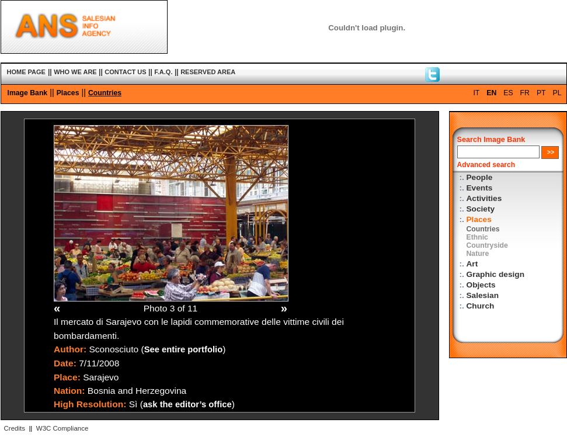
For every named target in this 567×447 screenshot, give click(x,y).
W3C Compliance (62, 428)
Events (480, 187)
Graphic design (496, 274)
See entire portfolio (183, 349)
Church (481, 306)
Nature (478, 254)
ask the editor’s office (187, 404)
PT (541, 93)
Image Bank (28, 93)
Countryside (487, 245)
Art (472, 263)
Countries (104, 93)
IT (476, 93)
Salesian (483, 295)
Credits (14, 428)
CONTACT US (125, 71)
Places (68, 93)
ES (508, 93)
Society (481, 209)
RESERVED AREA (207, 71)
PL (557, 93)
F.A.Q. (163, 71)
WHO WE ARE (75, 71)
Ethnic (477, 237)
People (480, 177)
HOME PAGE (26, 71)
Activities (484, 198)
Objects (481, 284)
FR (525, 93)
